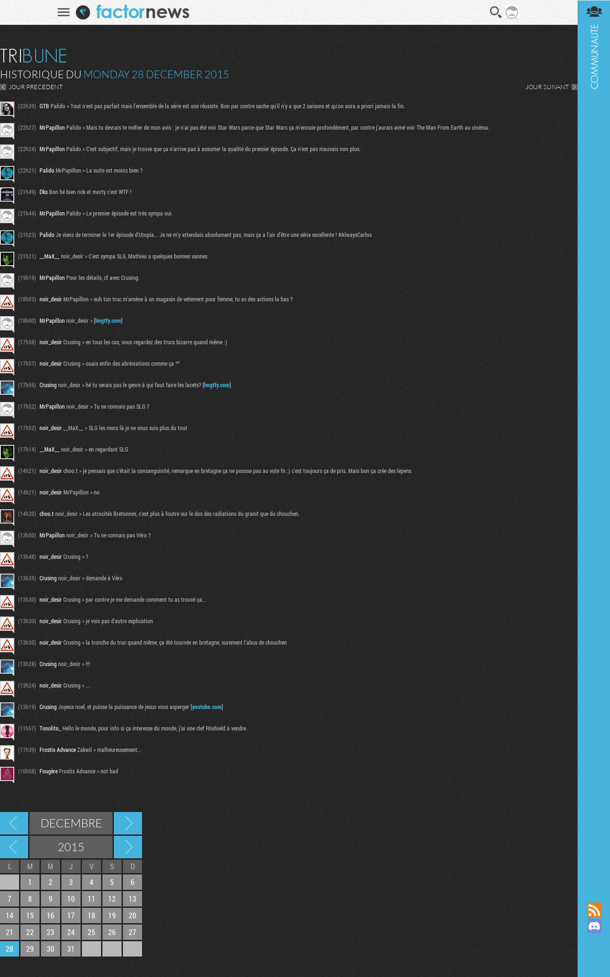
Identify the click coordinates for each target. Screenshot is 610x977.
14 (9, 915)
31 (71, 949)
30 (50, 949)
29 (30, 949)
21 (9, 932)
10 (71, 899)
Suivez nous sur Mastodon (593, 942)
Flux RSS (593, 910)
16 (50, 915)
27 (132, 932)
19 (112, 915)
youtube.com (207, 706)
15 (30, 915)
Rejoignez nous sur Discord (593, 926)
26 (112, 932)
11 (91, 899)
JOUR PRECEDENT (36, 87)
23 (50, 932)
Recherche (495, 12)
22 (30, 932)
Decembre (71, 823)
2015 (71, 847)
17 (71, 915)
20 (132, 915)
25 (91, 932)
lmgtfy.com (108, 320)
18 (91, 915)
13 (132, 899)
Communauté (593, 442)
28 (9, 949)
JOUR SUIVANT (546, 87)
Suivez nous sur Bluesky (593, 958)
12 (112, 899)
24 (71, 932)
